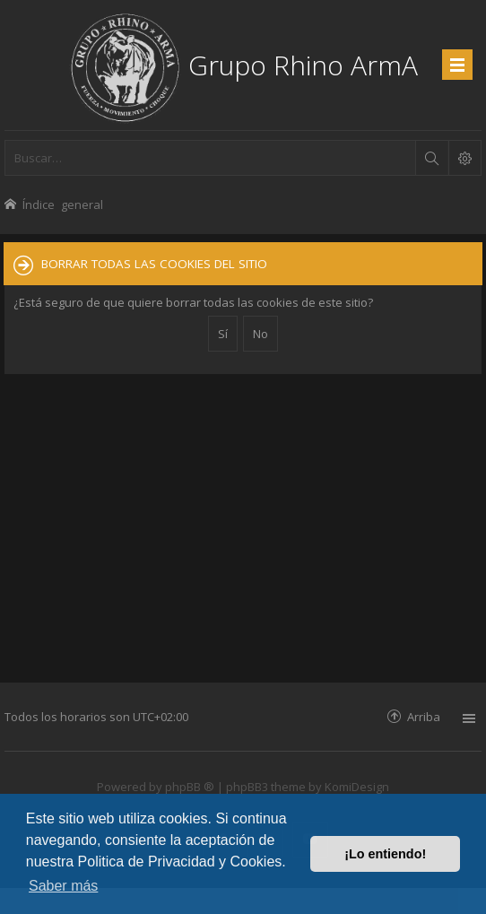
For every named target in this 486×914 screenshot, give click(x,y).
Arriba (423, 716)
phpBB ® (189, 787)
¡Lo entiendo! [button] (385, 854)
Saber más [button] (63, 885)
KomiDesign (357, 787)
